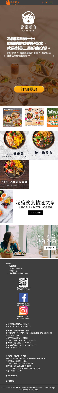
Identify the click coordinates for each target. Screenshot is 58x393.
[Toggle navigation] (51, 2)
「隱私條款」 (34, 390)
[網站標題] (12, 2)
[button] (4, 55)
